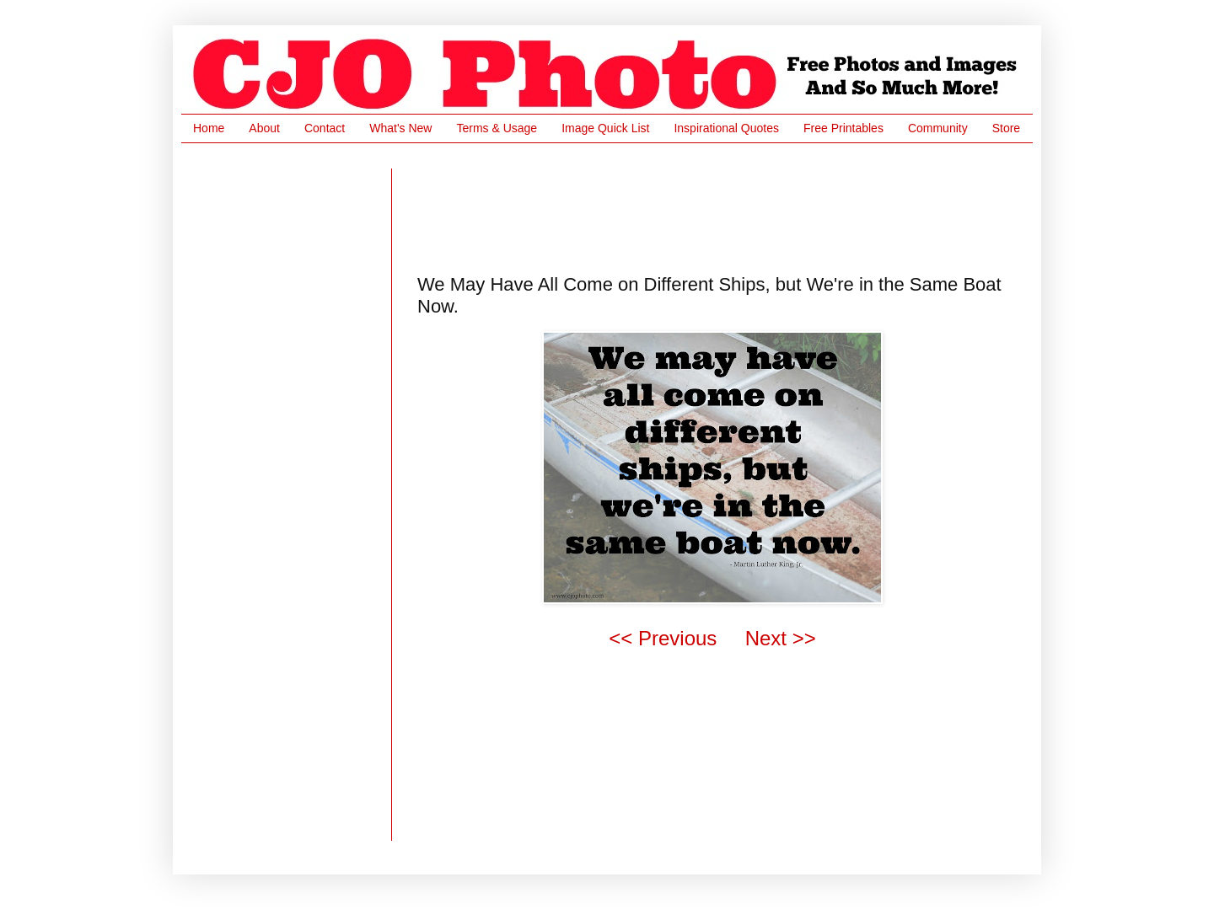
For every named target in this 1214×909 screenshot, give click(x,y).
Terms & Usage (496, 128)
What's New (400, 128)
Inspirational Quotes (726, 128)
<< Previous (663, 638)
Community (938, 128)
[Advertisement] (724, 206)
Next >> (780, 638)
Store (1006, 128)
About (264, 128)
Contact (324, 128)
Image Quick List (605, 128)
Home (208, 128)
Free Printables (843, 128)
